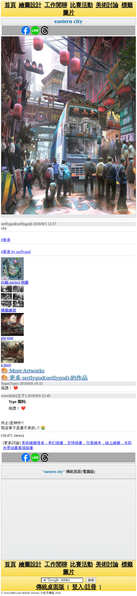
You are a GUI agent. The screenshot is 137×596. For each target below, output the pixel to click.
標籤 (127, 5)
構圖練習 (8, 310)
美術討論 (107, 5)
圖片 (68, 13)
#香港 (5, 240)
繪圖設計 (30, 5)
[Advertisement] (68, 519)
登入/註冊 (84, 587)
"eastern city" (53, 472)
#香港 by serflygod (15, 252)
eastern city (69, 21)
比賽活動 (81, 5)
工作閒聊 (55, 5)
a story (6, 365)
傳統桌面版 (50, 587)
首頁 (10, 5)
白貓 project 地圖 (14, 282)
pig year (7, 338)
